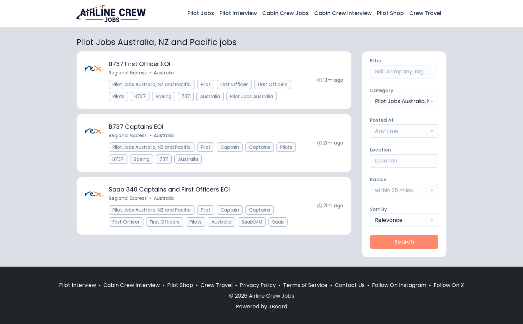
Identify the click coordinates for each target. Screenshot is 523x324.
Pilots (118, 96)
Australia (164, 72)
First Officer (234, 84)
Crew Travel (425, 13)
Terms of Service (305, 285)
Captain (229, 147)
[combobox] (404, 101)
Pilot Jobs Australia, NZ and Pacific (151, 84)
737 (185, 96)
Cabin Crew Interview (343, 13)
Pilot (205, 84)
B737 (140, 96)
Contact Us (350, 285)
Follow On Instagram (399, 285)
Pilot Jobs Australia (251, 96)
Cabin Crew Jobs (285, 13)
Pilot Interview (238, 13)
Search (404, 242)
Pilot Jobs (200, 13)
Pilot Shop (390, 13)
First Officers (273, 84)
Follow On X (449, 285)
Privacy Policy (258, 285)
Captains (259, 147)
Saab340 (251, 222)
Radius (378, 179)
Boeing (163, 96)
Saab (278, 222)
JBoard (278, 306)
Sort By (378, 209)
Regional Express (128, 72)
